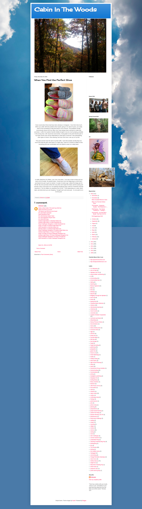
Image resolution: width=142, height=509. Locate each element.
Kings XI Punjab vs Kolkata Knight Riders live (49, 225)
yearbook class (94, 468)
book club (92, 297)
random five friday (94, 412)
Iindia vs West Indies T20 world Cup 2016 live (49, 208)
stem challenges (94, 435)
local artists (93, 387)
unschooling (93, 455)
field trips (92, 339)
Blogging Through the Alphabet (98, 295)
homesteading (93, 372)
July (93, 225)
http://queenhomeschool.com (97, 259)
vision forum (93, 459)
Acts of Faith (93, 270)
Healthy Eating (94, 358)
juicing (92, 374)
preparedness (93, 408)
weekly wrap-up (94, 461)
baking (92, 282)
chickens (92, 305)
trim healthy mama (95, 451)
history (92, 366)
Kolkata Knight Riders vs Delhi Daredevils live (49, 222)
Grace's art (93, 353)
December (95, 195)
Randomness (93, 416)
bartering (92, 284)
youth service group (95, 470)
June (93, 227)
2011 (92, 248)
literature (92, 383)
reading (92, 420)
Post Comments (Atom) (47, 254)
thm (91, 445)
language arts (93, 378)
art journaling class (95, 280)
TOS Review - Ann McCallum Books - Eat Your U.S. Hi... (99, 213)
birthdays (92, 291)
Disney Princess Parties (96, 322)
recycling (92, 424)
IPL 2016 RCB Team (43, 219)
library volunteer (94, 381)
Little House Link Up (95, 385)
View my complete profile (95, 479)
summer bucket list (95, 437)
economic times (94, 329)
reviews (92, 428)
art (91, 276)
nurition (92, 395)
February (94, 236)
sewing (92, 432)
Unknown (41, 206)
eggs (91, 331)
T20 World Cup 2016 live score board (47, 211)
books (91, 299)
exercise (92, 333)
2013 (92, 244)
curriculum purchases (95, 318)
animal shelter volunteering (97, 274)
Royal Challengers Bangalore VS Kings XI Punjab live (51, 236)
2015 (92, 193)
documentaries (94, 324)
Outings (92, 399)
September (95, 221)
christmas (92, 309)
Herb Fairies (93, 360)
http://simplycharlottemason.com (98, 261)
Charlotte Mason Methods (96, 303)
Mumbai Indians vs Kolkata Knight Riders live (49, 228)
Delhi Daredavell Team (44, 214)
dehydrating (93, 320)
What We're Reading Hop (96, 464)
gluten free (93, 351)
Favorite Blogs (94, 337)
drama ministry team (95, 327)
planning (92, 407)
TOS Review (93, 447)
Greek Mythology (94, 354)
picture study (93, 405)
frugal (91, 343)
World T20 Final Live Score (45, 209)
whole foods (93, 466)
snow (91, 433)
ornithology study (94, 397)
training (92, 449)
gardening (92, 347)
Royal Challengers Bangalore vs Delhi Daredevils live (51, 224)
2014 (92, 241)
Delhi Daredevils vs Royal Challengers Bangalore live (51, 238)
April (93, 232)
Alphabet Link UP (94, 272)
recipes (92, 422)
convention (93, 313)
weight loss (93, 462)
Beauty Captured (94, 286)
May (93, 230)
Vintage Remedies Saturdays (97, 457)
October (94, 219)
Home (58, 251)
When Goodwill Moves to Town (99, 199)
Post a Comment (41, 248)
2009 (92, 252)
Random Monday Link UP (96, 414)
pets (91, 403)
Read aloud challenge (95, 418)
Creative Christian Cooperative (98, 315)
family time (93, 335)
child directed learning (95, 307)
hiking (91, 364)
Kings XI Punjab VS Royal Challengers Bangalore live (51, 233)
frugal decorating (94, 345)
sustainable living (94, 439)
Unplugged (93, 453)
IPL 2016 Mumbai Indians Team (46, 216)
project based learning (96, 410)
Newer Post (38, 251)
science (92, 430)
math (91, 389)
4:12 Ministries (94, 268)
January (94, 239)
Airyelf (73, 500)
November (95, 198)
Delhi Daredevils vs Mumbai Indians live (48, 227)
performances (93, 401)
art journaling (93, 278)
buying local (93, 301)
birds (91, 289)
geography (93, 349)
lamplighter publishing (95, 376)
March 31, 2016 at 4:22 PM (45, 245)
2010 (92, 250)
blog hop (92, 293)
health (92, 356)
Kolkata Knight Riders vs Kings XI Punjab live (49, 232)
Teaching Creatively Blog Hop (97, 441)
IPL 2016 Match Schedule (44, 213)
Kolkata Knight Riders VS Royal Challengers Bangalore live (53, 235)
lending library (93, 380)
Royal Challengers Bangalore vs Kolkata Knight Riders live (53, 230)
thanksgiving (93, 443)
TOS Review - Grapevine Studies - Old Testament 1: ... (100, 206)
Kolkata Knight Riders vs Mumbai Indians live (49, 220)
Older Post (80, 251)
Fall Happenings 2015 (97, 216)
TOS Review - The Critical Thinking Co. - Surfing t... (99, 209)
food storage (93, 341)
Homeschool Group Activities (97, 368)
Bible (91, 288)
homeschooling (94, 370)
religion (92, 426)
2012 (92, 246)
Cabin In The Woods (65, 9)
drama (92, 326)
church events (93, 311)
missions (92, 391)
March (93, 234)
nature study (93, 393)
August (94, 223)
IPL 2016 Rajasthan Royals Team (46, 217)
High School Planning (95, 362)
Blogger (84, 500)
